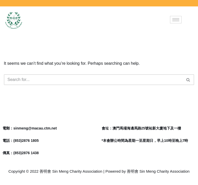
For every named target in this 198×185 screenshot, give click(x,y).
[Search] (93, 79)
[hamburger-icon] (176, 19)
